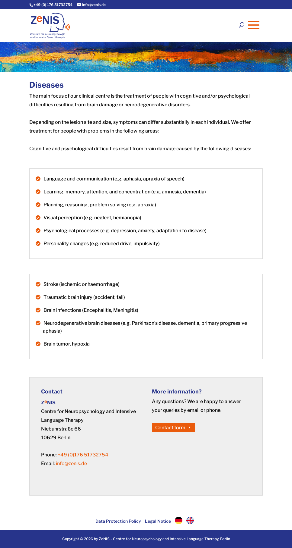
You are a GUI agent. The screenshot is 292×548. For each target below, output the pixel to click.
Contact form (170, 428)
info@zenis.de (71, 463)
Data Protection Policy (118, 521)
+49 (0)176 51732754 (83, 455)
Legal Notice (158, 521)
